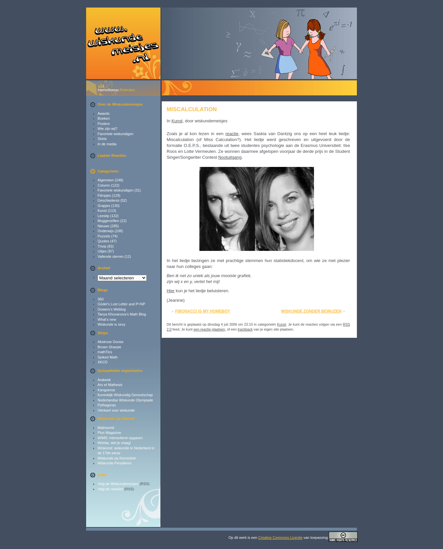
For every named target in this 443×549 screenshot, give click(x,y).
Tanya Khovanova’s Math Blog (122, 314)
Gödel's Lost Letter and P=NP (121, 304)
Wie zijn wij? (108, 129)
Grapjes (104, 206)
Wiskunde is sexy (111, 324)
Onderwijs (106, 231)
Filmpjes (104, 195)
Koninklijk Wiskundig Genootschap (125, 395)
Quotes (103, 241)
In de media (107, 144)
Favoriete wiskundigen (115, 134)
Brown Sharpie (109, 347)
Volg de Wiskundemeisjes (118, 484)
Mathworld (106, 428)
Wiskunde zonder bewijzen (311, 311)
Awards (103, 113)
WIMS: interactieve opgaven (120, 438)
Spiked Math (108, 357)
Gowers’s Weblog (112, 309)
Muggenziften (108, 221)
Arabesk (104, 380)
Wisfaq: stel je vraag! (114, 443)
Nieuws (103, 226)
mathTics (105, 352)
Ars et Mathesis (110, 385)
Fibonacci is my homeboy (202, 311)
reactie (231, 133)
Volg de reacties (110, 489)
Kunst (102, 211)
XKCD (103, 362)
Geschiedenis (109, 200)
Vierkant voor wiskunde (116, 410)
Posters (104, 124)
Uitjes (102, 251)
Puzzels (104, 236)
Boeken (104, 118)
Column (104, 185)
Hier (171, 290)
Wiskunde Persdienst (114, 463)
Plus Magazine (109, 433)
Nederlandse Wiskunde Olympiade (125, 400)
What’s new (107, 319)
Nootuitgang (230, 157)
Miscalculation (192, 109)
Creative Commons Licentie (280, 537)
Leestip (103, 216)
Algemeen (106, 180)
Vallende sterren (110, 256)
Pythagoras (107, 405)
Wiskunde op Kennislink (117, 458)
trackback (245, 329)
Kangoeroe (106, 390)
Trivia (102, 246)
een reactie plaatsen (209, 329)
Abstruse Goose (110, 342)
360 (100, 299)
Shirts (102, 139)
